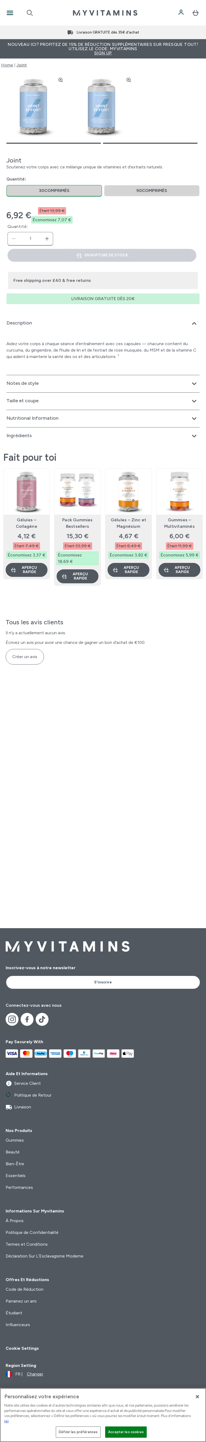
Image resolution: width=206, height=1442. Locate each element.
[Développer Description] (103, 323)
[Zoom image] (60, 80)
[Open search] (30, 13)
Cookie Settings (22, 1348)
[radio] (54, 191)
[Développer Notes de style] (103, 383)
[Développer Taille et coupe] (103, 401)
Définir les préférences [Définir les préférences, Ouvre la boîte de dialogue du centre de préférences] (78, 1432)
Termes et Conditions (27, 1244)
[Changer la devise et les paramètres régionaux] (24, 1374)
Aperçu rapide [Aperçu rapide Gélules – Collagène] (23, 569)
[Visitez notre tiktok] (42, 1019)
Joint (21, 65)
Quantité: (18, 226)
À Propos (15, 1220)
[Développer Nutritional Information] (103, 418)
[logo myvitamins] (105, 13)
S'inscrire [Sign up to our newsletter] (103, 982)
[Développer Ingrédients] (103, 436)
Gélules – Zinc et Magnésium (128, 523)
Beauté (13, 1152)
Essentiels (15, 1175)
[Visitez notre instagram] (12, 1019)
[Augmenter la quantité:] (47, 238)
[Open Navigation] (10, 13)
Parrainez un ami (21, 1301)
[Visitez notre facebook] (27, 1019)
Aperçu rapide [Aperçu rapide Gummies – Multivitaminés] (176, 569)
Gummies (15, 1140)
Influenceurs (18, 1324)
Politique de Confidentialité (32, 1232)
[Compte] (181, 13)
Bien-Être (15, 1163)
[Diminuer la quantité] (14, 238)
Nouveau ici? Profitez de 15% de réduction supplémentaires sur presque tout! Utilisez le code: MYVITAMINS (103, 49)
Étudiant (14, 1312)
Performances (19, 1187)
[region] (103, 1415)
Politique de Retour (29, 1095)
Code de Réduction (24, 1289)
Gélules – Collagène (26, 523)
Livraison (18, 1107)
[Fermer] (197, 1397)
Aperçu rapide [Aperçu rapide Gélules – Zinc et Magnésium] (125, 569)
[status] (30, 238)
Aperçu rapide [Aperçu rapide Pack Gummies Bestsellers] (74, 576)
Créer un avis (24, 656)
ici (6, 1421)
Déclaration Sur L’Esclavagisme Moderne (45, 1256)
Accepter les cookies (126, 1432)
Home (7, 65)
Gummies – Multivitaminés (179, 523)
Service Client (23, 1083)
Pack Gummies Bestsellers (77, 523)
